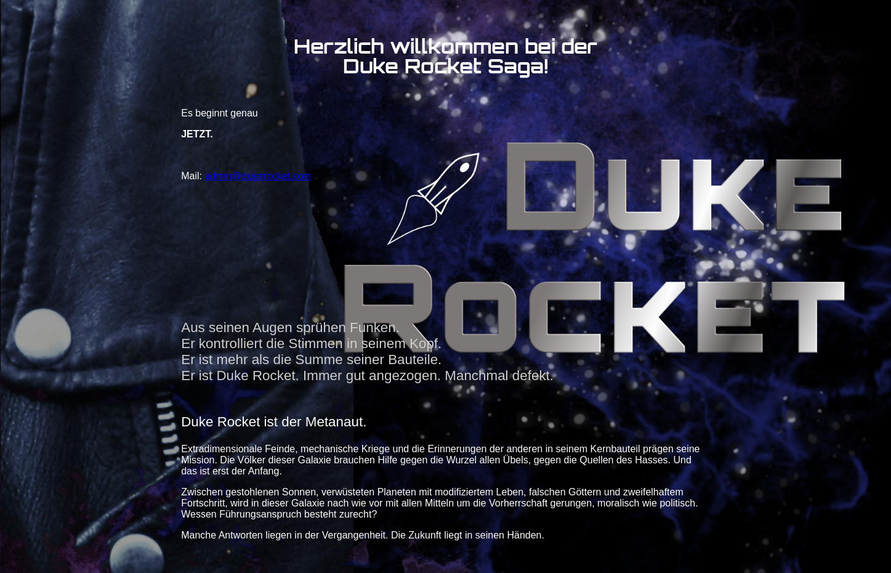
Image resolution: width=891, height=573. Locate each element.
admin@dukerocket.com (257, 176)
